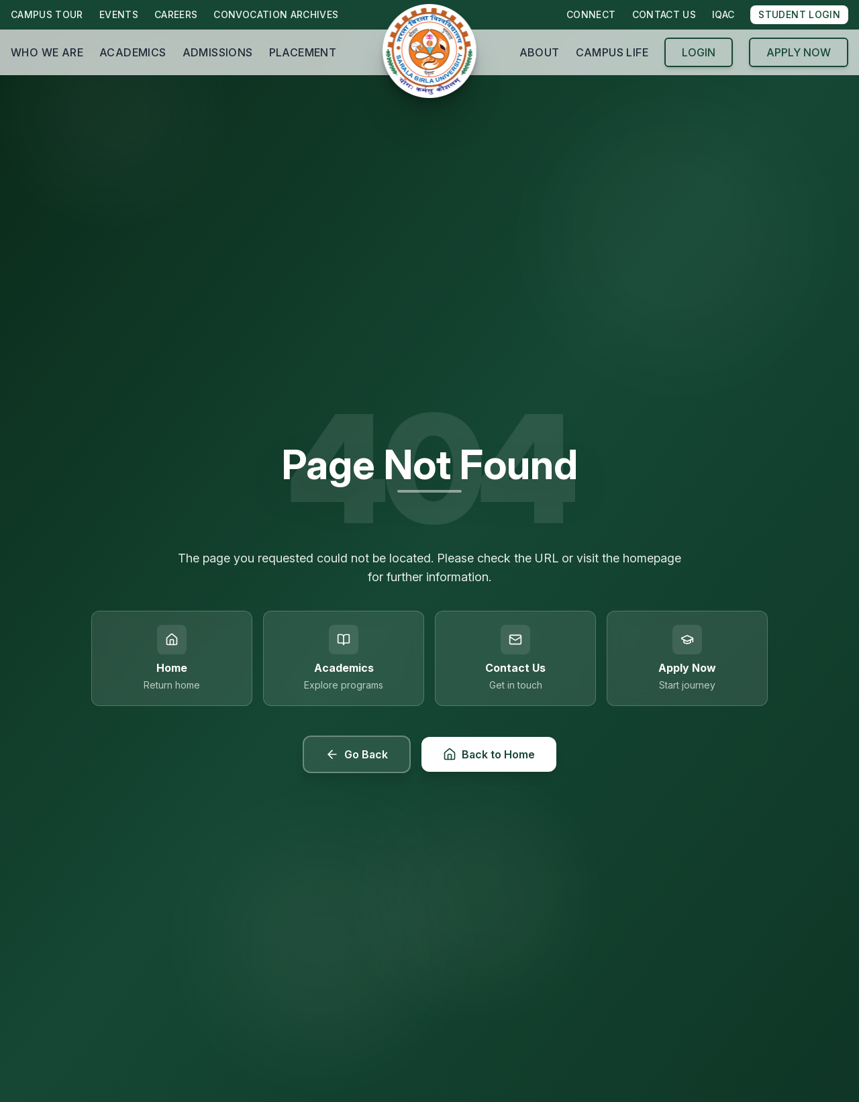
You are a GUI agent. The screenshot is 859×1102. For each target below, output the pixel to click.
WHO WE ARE (47, 52)
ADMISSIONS (218, 52)
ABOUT (539, 52)
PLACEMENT (303, 52)
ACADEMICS (132, 52)
